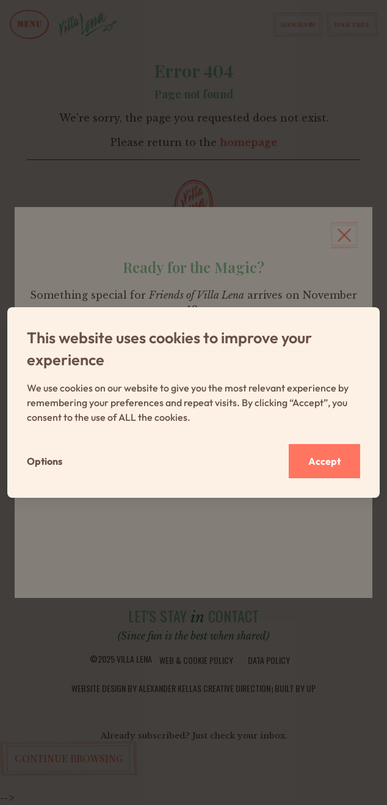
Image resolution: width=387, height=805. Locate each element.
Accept (324, 461)
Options (44, 461)
